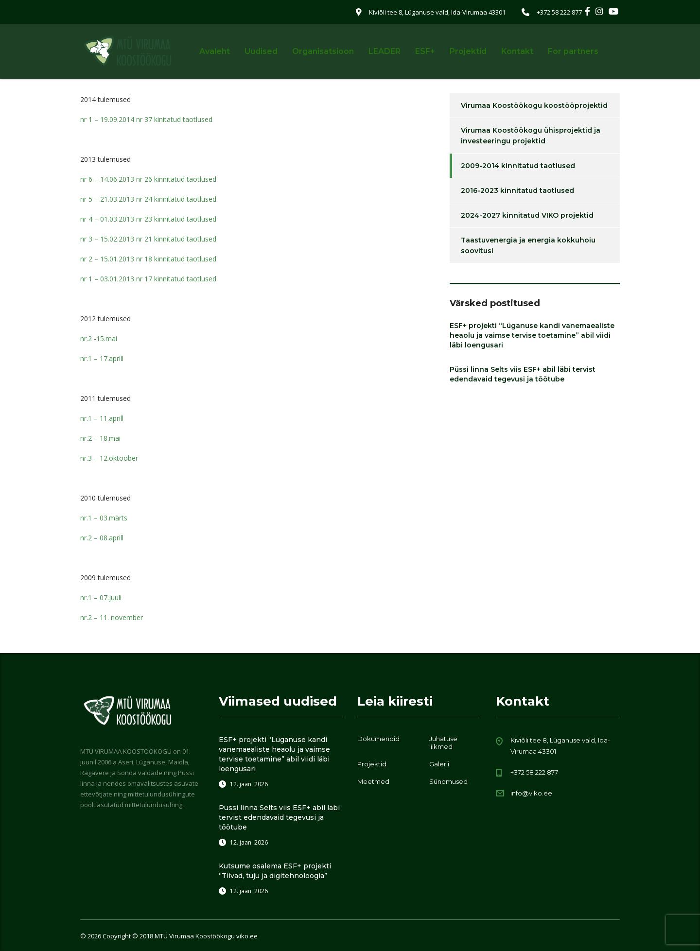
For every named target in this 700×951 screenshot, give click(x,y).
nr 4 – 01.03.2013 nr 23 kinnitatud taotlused (148, 219)
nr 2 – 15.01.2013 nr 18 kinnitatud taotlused (148, 258)
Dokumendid (378, 739)
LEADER (384, 51)
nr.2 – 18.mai (100, 438)
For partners (573, 51)
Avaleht (214, 51)
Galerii (439, 764)
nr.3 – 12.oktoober (109, 458)
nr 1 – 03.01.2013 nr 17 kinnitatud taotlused (148, 278)
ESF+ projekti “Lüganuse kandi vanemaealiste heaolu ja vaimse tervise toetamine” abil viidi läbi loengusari (532, 335)
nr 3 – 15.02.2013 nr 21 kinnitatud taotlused (148, 238)
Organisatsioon (323, 51)
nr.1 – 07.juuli (101, 597)
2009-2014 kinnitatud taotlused (518, 165)
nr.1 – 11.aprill (101, 418)
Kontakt (517, 51)
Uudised (261, 51)
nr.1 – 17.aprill (101, 358)
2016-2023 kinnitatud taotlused (517, 190)
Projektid (468, 51)
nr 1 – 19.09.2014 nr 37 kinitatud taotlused (146, 119)
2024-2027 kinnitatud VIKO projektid (527, 215)
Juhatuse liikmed (443, 742)
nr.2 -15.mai (98, 338)
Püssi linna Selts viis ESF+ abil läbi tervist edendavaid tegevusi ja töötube (522, 374)
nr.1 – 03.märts (103, 517)
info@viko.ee (531, 793)
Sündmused (448, 781)
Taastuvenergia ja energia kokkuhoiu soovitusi (528, 245)
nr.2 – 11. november (111, 617)
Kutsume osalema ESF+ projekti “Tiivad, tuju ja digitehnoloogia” (275, 871)
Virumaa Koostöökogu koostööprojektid (534, 105)
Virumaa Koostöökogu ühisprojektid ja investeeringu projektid (530, 135)
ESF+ (425, 51)
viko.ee (247, 936)
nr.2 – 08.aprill (101, 537)
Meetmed (373, 781)
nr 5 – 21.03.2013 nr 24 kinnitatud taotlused (148, 199)
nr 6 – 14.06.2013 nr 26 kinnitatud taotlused (148, 179)
